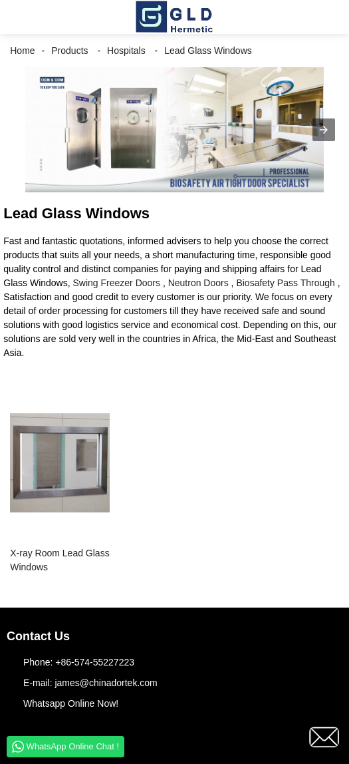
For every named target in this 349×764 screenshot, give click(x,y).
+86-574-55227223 (94, 662)
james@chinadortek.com (106, 682)
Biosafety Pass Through (285, 283)
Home (22, 50)
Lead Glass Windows (208, 50)
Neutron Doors (198, 283)
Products (69, 50)
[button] (20, 17)
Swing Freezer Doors (117, 283)
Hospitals (126, 50)
